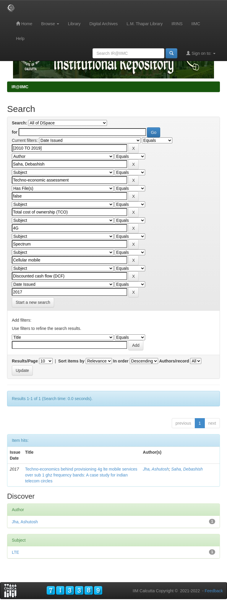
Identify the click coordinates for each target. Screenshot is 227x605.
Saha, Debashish (187, 469)
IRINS (176, 23)
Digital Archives (104, 23)
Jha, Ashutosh (156, 469)
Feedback (214, 590)
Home (24, 23)
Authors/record (174, 361)
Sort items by (71, 361)
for (14, 132)
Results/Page (25, 361)
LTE (15, 552)
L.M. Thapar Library (145, 23)
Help (20, 38)
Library (74, 23)
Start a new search (33, 302)
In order (121, 361)
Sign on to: (200, 53)
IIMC (196, 23)
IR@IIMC (20, 86)
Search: (19, 123)
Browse (50, 23)
